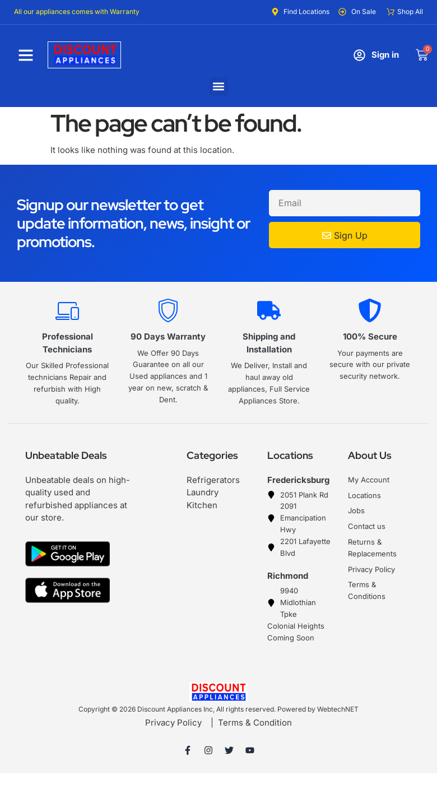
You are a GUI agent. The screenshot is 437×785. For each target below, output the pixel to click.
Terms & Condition (255, 722)
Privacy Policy (173, 722)
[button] (219, 86)
